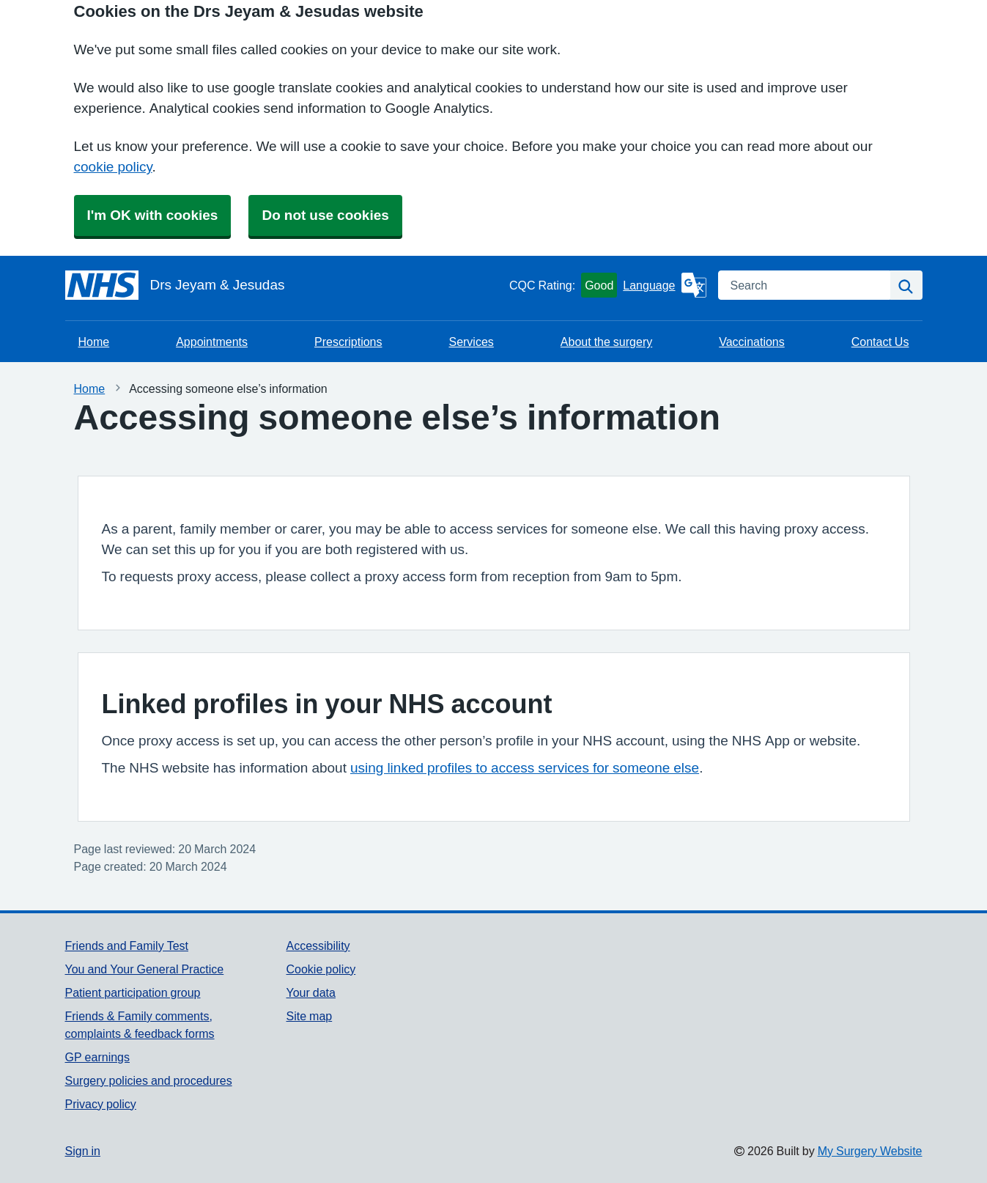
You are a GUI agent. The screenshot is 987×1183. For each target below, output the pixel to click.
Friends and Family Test (127, 945)
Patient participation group (133, 992)
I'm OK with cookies (152, 215)
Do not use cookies (325, 215)
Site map (309, 1016)
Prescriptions (348, 341)
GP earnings (97, 1057)
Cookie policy (320, 969)
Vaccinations (752, 341)
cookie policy (113, 167)
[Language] (664, 285)
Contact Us (880, 341)
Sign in (82, 1151)
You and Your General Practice (144, 969)
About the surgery (606, 341)
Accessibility (318, 945)
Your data (310, 992)
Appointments (212, 341)
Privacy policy (100, 1104)
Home (94, 341)
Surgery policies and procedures (148, 1080)
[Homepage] (284, 285)
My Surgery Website (870, 1151)
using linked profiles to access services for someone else (524, 768)
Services (470, 341)
